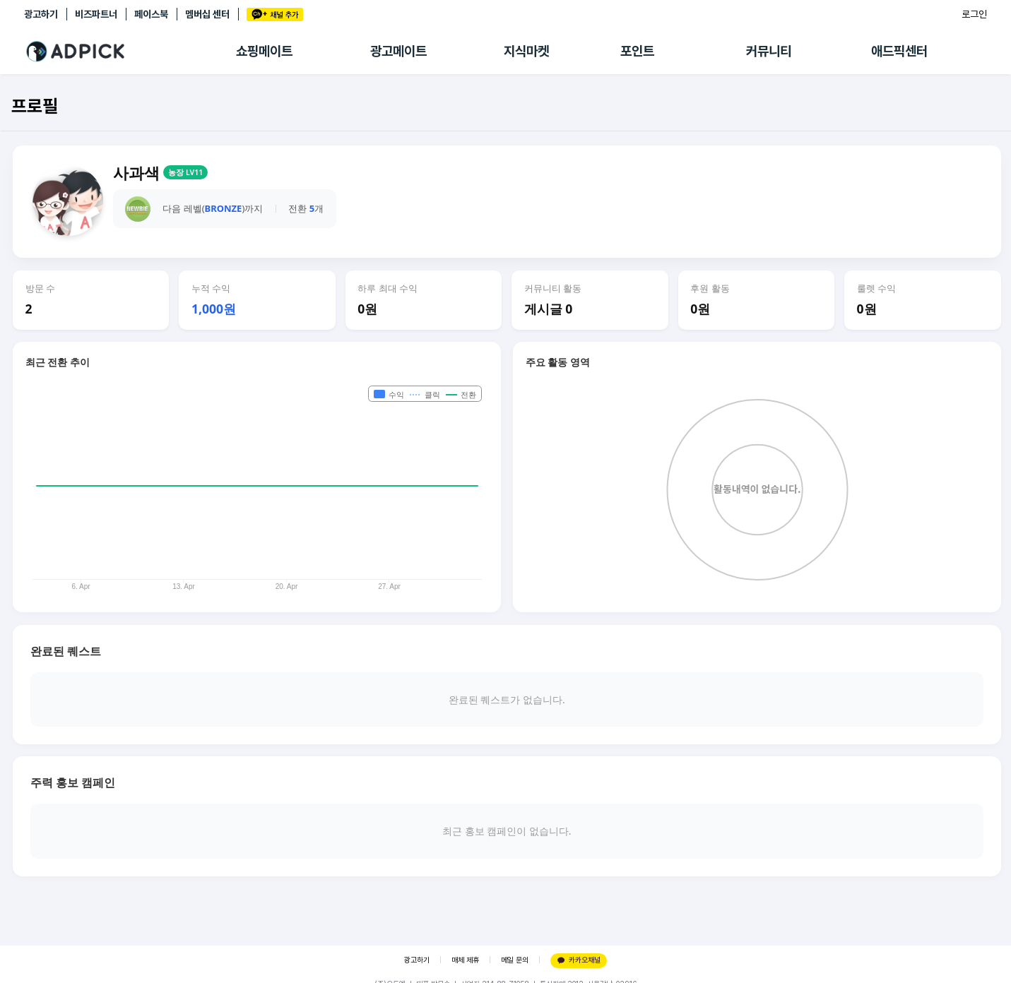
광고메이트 (398, 51)
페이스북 (151, 14)
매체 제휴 (465, 960)
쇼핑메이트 (264, 51)
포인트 (637, 51)
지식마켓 (526, 51)
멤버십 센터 (207, 14)
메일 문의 (514, 960)
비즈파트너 (96, 14)
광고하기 (41, 14)
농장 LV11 (185, 172)
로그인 (974, 14)
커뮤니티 (768, 51)
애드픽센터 (899, 51)
